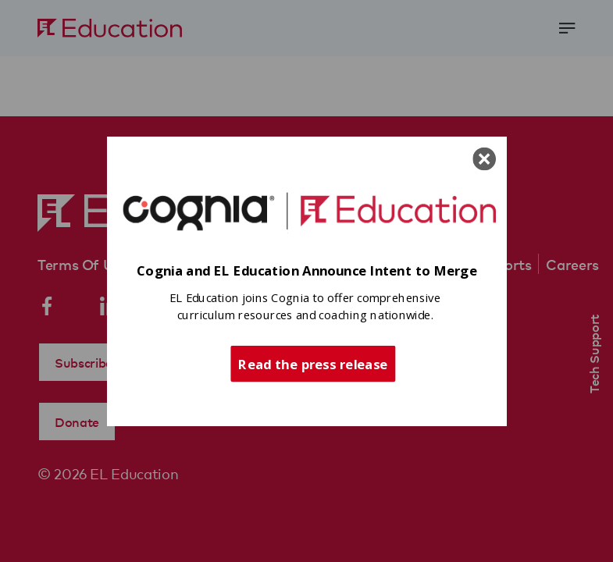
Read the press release (312, 363)
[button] (307, 271)
